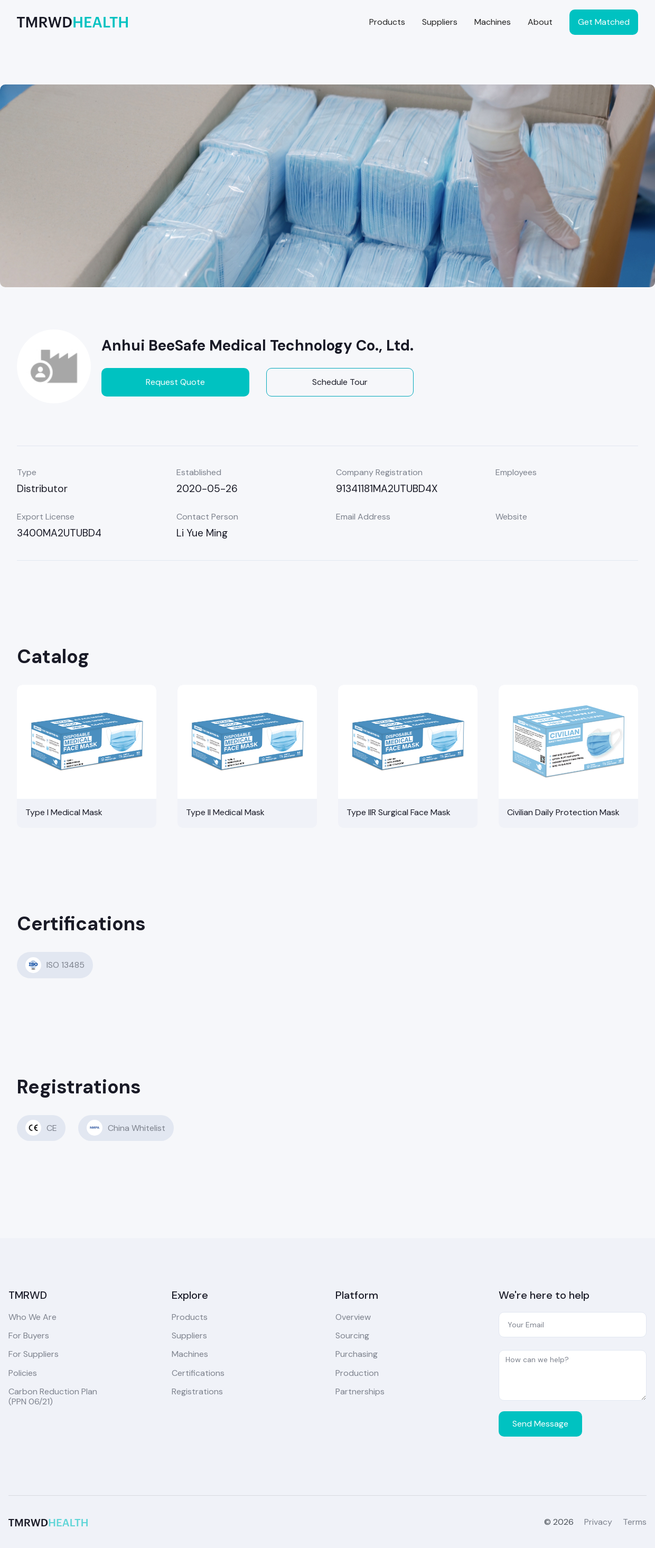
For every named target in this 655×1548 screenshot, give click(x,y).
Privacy (598, 1522)
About (540, 21)
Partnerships (360, 1391)
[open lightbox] (327, 185)
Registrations (197, 1391)
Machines (492, 21)
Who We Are (32, 1317)
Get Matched (604, 21)
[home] (72, 21)
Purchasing (356, 1354)
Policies (22, 1373)
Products (387, 21)
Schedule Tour (340, 382)
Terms (635, 1522)
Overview (353, 1317)
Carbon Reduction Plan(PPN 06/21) (52, 1396)
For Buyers (28, 1335)
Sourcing (352, 1335)
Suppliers (439, 21)
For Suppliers (33, 1354)
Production (357, 1373)
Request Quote (175, 382)
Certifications (198, 1373)
